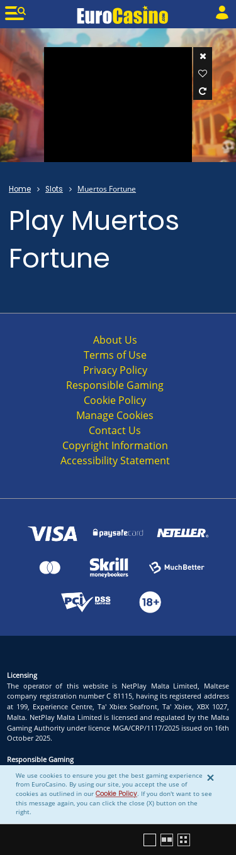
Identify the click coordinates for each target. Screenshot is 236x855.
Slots (54, 189)
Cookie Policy (116, 794)
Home (20, 189)
